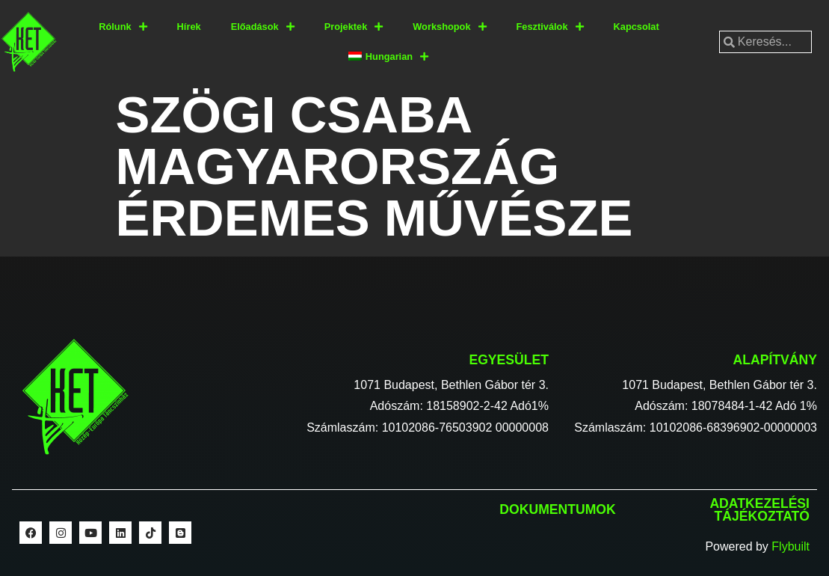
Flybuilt (790, 546)
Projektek (353, 27)
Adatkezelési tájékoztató (759, 510)
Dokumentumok (557, 509)
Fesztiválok (550, 27)
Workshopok (449, 27)
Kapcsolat (636, 26)
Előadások (263, 27)
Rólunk (123, 27)
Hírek (189, 26)
